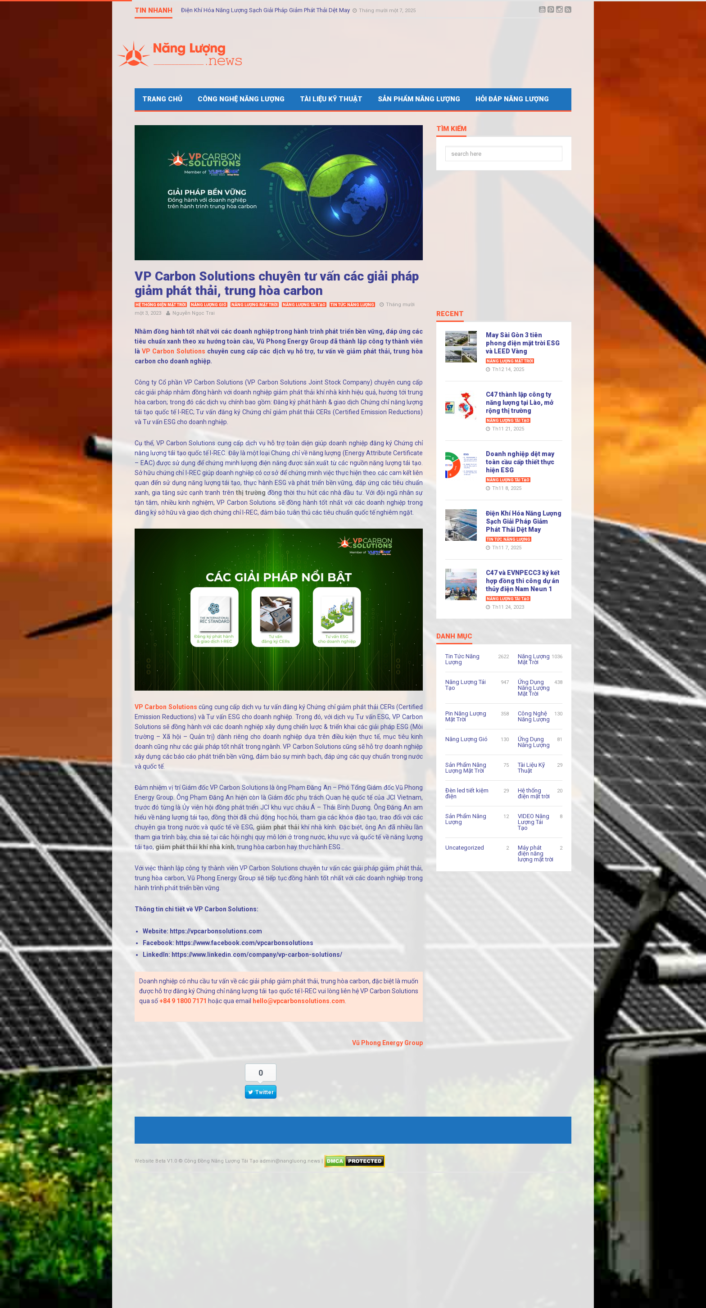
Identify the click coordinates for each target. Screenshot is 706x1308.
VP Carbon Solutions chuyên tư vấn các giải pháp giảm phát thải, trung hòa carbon (277, 283)
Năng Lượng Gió (208, 305)
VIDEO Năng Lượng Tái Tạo (533, 822)
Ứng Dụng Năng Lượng (534, 742)
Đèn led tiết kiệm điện (467, 793)
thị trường (251, 492)
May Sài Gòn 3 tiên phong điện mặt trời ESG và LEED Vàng (523, 343)
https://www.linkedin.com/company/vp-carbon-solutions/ (257, 954)
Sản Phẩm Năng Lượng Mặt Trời (465, 768)
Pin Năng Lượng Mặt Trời (465, 716)
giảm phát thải (277, 827)
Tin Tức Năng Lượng (352, 305)
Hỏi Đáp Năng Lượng (512, 99)
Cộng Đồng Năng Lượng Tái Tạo (221, 1161)
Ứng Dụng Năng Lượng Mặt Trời (534, 688)
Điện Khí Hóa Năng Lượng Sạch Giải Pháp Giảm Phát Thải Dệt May (266, 10)
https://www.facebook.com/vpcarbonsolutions (244, 942)
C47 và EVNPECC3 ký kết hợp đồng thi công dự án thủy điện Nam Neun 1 (523, 581)
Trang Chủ (162, 99)
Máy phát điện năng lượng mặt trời (535, 853)
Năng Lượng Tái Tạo (304, 305)
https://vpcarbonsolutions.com (216, 931)
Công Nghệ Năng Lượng (241, 99)
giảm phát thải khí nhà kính (194, 847)
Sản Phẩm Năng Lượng (419, 99)
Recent (450, 314)
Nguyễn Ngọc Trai (193, 313)
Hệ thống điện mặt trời (161, 305)
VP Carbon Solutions (173, 351)
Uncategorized (464, 848)
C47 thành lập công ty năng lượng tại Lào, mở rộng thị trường (519, 402)
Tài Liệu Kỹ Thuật (331, 99)
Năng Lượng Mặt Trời (254, 305)
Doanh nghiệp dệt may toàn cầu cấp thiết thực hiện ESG (520, 462)
